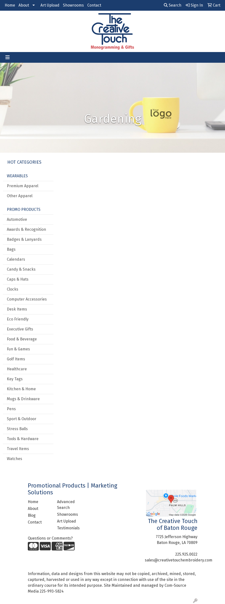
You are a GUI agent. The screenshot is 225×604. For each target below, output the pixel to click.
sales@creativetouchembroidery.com (178, 560)
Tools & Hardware (23, 438)
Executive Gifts (20, 329)
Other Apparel (19, 196)
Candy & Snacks (21, 269)
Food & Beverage (22, 339)
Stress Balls (17, 428)
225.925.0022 (186, 554)
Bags (11, 249)
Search (172, 5)
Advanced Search (66, 504)
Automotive (17, 219)
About (24, 5)
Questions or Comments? (50, 538)
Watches (14, 458)
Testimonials (68, 528)
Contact (94, 5)
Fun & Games (18, 349)
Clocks (12, 289)
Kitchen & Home (21, 389)
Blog (32, 515)
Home (10, 5)
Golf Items (16, 359)
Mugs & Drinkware (23, 399)
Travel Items (18, 448)
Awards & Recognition (26, 229)
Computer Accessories (27, 299)
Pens (11, 409)
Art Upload (49, 5)
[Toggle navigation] (7, 57)
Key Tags (15, 379)
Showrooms (73, 5)
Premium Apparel (22, 186)
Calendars (16, 259)
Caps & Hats (18, 279)
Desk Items (17, 309)
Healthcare (17, 369)
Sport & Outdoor (21, 419)
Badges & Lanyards (24, 239)
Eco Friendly (18, 319)
